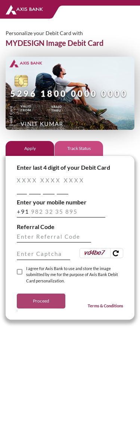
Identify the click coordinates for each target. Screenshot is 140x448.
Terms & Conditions (105, 305)
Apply (30, 148)
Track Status (79, 148)
